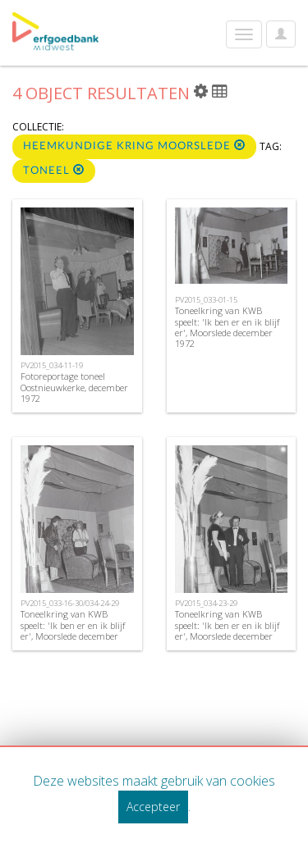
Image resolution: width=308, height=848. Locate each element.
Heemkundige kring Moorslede (134, 145)
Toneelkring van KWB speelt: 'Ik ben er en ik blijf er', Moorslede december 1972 (227, 326)
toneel (54, 170)
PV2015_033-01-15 (206, 299)
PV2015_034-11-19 (52, 365)
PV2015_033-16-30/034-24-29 (70, 603)
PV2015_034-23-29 (206, 603)
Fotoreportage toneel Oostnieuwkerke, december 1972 (74, 386)
